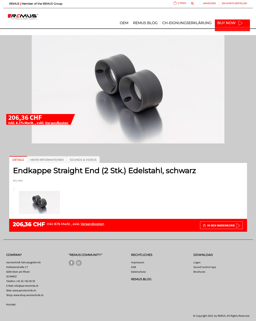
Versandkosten (56, 122)
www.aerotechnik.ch (24, 290)
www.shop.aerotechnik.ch (28, 295)
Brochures (199, 271)
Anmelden (209, 3)
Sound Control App (204, 267)
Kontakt (11, 304)
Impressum (137, 262)
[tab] (18, 160)
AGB (133, 267)
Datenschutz (138, 271)
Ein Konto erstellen (234, 3)
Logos (196, 262)
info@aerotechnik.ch (26, 285)
